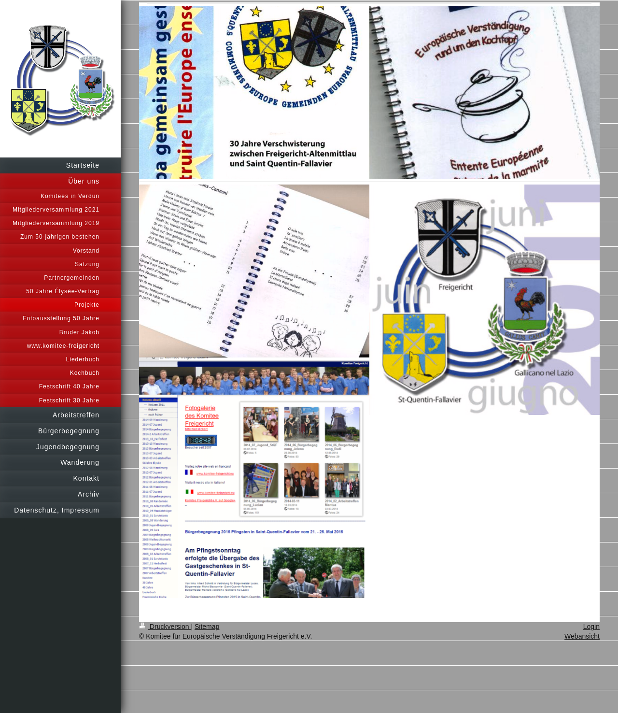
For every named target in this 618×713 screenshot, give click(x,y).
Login (591, 626)
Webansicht (582, 636)
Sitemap (207, 626)
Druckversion (165, 626)
